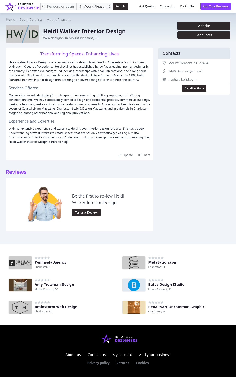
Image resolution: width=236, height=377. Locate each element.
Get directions (194, 88)
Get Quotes (147, 6)
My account (122, 354)
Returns (122, 363)
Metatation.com (162, 262)
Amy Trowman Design (54, 284)
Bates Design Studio (166, 284)
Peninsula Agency (51, 262)
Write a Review (86, 212)
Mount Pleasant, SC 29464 (188, 63)
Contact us (97, 354)
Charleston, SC (43, 267)
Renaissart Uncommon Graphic (176, 306)
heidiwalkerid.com (182, 79)
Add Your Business (216, 6)
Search (120, 6)
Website (204, 26)
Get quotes (203, 35)
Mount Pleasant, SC (46, 289)
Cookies (142, 363)
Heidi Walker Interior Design (84, 31)
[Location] (94, 6)
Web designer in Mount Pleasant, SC (71, 38)
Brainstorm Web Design (56, 306)
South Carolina (31, 19)
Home (10, 19)
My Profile (187, 6)
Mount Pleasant (59, 19)
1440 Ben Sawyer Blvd (185, 71)
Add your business (155, 354)
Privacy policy (98, 363)
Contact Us (167, 6)
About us (73, 354)
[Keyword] (58, 6)
